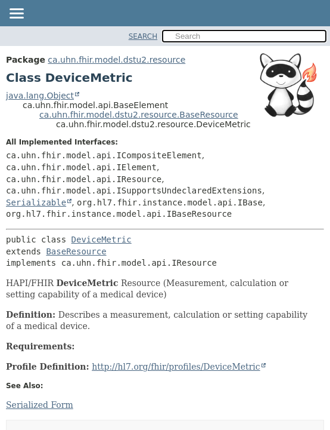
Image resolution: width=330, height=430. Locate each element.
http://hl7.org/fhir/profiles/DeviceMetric (176, 366)
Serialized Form (39, 405)
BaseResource (76, 251)
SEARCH (143, 36)
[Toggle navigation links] (16, 14)
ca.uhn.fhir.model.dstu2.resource (116, 59)
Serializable (36, 202)
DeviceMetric (101, 239)
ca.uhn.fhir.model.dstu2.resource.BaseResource (138, 114)
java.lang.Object (40, 95)
